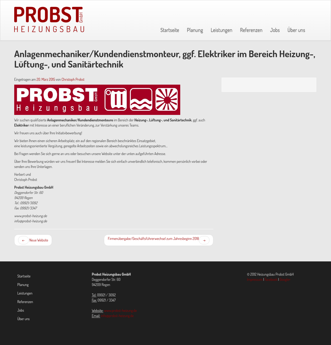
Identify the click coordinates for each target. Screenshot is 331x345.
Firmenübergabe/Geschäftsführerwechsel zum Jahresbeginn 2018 (158, 240)
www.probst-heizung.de (120, 310)
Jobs (275, 30)
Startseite (169, 30)
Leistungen (221, 30)
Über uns (296, 30)
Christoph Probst (73, 79)
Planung (195, 30)
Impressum (254, 279)
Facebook (271, 279)
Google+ (285, 279)
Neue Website (33, 240)
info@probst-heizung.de (117, 315)
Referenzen (251, 30)
